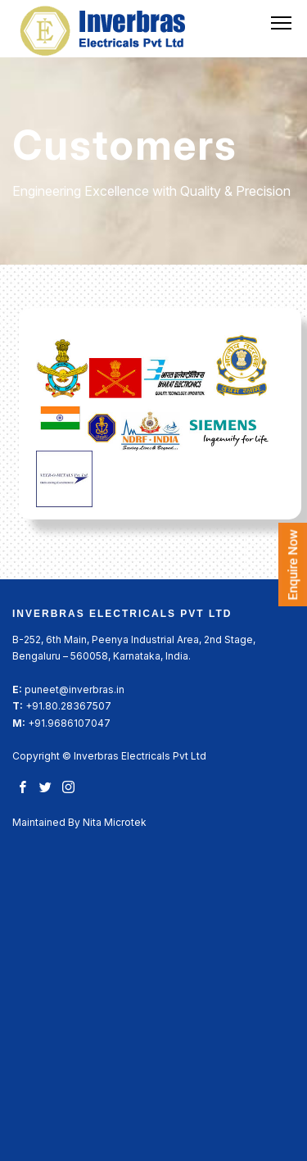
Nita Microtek (115, 822)
